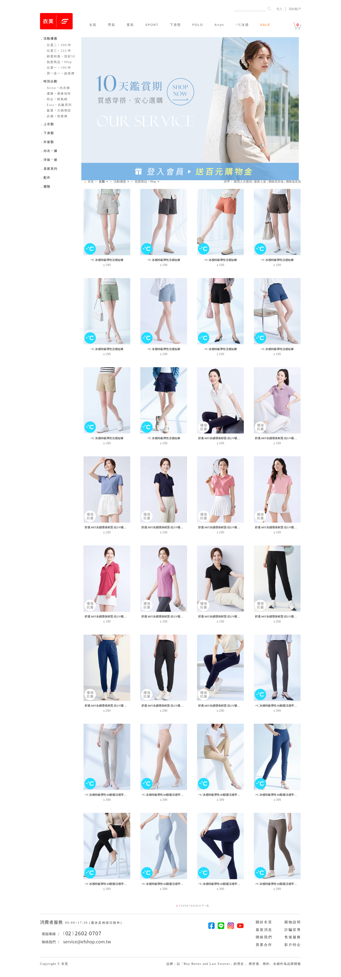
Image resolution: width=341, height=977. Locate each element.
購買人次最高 (243, 181)
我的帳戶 (295, 9)
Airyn (219, 25)
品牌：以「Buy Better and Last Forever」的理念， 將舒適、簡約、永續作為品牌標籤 (233, 963)
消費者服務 (52, 922)
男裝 (111, 25)
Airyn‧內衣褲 (56, 88)
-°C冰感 (242, 25)
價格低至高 (293, 181)
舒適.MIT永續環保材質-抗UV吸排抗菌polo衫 (226, 438)
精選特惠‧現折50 (59, 56)
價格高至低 (276, 181)
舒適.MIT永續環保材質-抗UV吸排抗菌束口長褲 (284, 616)
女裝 (93, 25)
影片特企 (292, 945)
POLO (197, 25)
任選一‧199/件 (57, 67)
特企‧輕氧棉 (55, 99)
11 (199, 905)
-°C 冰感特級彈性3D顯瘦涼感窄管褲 (277, 705)
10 (196, 905)
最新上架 (260, 181)
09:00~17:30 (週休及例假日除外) (93, 922)
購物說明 (292, 922)
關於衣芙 (264, 922)
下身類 (175, 25)
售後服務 (292, 937)
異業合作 (264, 945)
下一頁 (205, 905)
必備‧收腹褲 (55, 116)
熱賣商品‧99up (57, 62)
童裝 (130, 25)
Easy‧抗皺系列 (57, 105)
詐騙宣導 (292, 930)
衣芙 (91, 181)
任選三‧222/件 (57, 50)
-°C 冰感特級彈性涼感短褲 (106, 260)
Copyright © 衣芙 (54, 963)
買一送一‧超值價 (59, 73)
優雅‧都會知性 (57, 93)
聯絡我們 (264, 937)
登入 (279, 9)
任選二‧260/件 (57, 45)
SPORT (152, 25)
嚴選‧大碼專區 (57, 110)
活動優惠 (120, 181)
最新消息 (264, 930)
